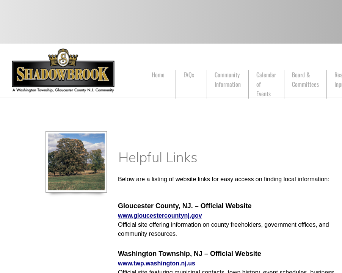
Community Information (228, 79)
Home (158, 74)
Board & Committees (305, 79)
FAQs (189, 74)
